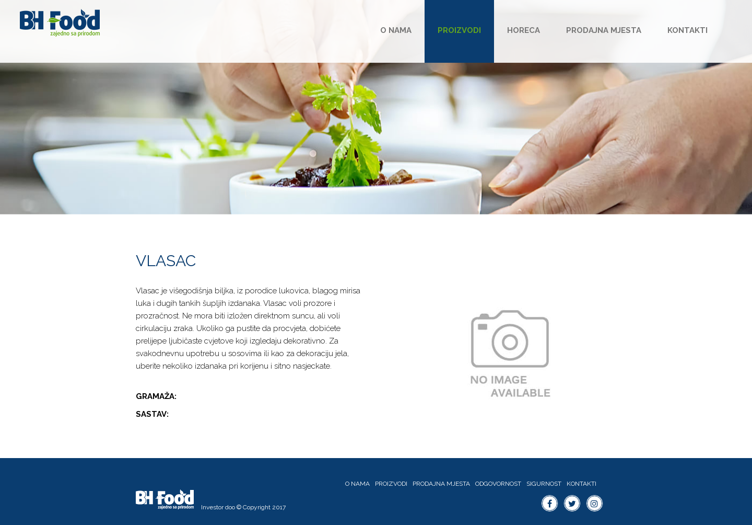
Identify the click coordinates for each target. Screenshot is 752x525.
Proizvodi (459, 30)
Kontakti (687, 30)
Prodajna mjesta (603, 30)
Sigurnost (543, 483)
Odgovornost (498, 483)
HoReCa (523, 30)
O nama (396, 30)
